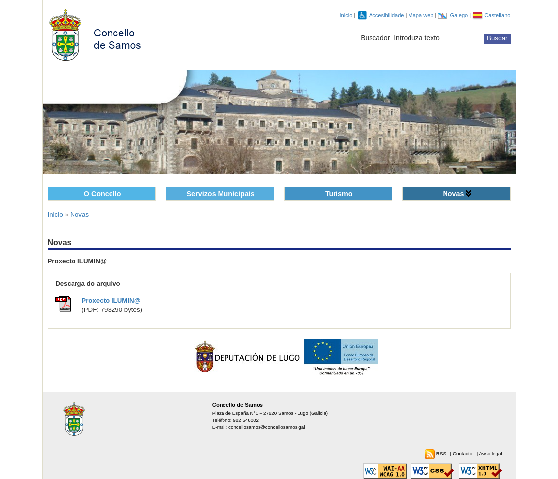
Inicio (346, 15)
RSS (441, 453)
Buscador (375, 38)
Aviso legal (490, 453)
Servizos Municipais (221, 194)
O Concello (102, 194)
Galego (460, 15)
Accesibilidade (387, 15)
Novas (453, 194)
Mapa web (421, 15)
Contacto (463, 453)
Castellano (497, 15)
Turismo (339, 194)
